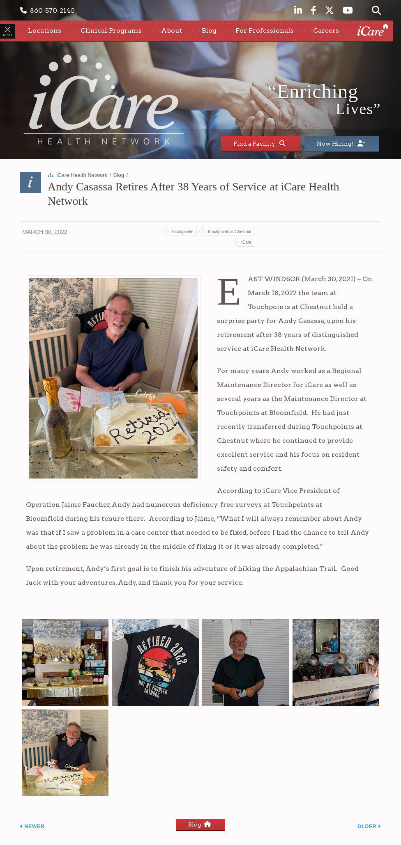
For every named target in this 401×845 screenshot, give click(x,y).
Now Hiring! (341, 143)
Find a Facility (259, 143)
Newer (32, 826)
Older (369, 826)
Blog (118, 175)
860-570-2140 (47, 10)
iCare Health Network (81, 175)
